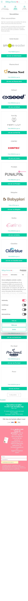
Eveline (14, 218)
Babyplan (14, 192)
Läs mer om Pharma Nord (14, 81)
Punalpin (14, 167)
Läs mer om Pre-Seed (14, 363)
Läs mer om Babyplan (14, 209)
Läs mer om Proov (14, 388)
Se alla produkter (13, 394)
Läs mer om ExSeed (14, 107)
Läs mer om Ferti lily (14, 132)
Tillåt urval (14, 325)
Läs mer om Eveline (14, 235)
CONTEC (14, 141)
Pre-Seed (14, 346)
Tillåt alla (14, 320)
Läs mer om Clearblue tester (14, 260)
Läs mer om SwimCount (14, 337)
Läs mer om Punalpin (14, 184)
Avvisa (14, 329)
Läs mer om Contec (14, 158)
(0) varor (23, 2)
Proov (14, 371)
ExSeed (14, 90)
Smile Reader (14, 39)
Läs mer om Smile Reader (14, 56)
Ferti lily (14, 115)
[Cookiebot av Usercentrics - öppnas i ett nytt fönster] (20, 271)
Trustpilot (3, 400)
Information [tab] (14, 274)
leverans (15, 9)
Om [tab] (23, 274)
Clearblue (14, 243)
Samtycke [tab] (5, 274)
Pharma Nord (14, 64)
